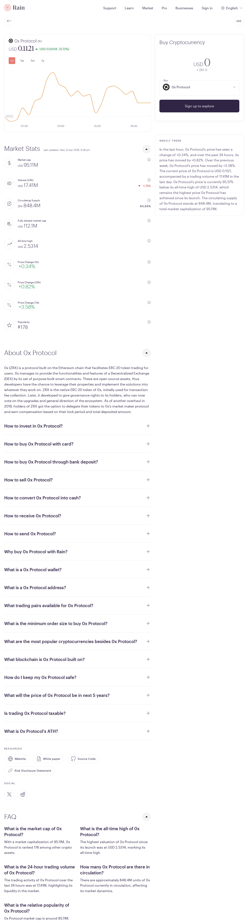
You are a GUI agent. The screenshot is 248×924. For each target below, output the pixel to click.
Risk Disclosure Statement (29, 770)
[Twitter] (9, 794)
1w (22, 60)
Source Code (83, 758)
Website (17, 758)
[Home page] (14, 7)
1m (33, 60)
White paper (48, 758)
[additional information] (149, 159)
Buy (166, 80)
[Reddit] (23, 794)
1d (12, 60)
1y (42, 60)
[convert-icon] (165, 64)
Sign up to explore (199, 106)
